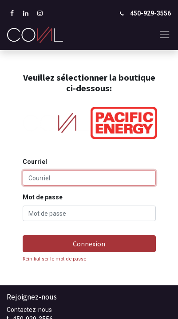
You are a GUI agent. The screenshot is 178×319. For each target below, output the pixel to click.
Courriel (35, 161)
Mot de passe (43, 197)
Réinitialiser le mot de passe (54, 259)
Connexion (89, 243)
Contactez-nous (29, 309)
